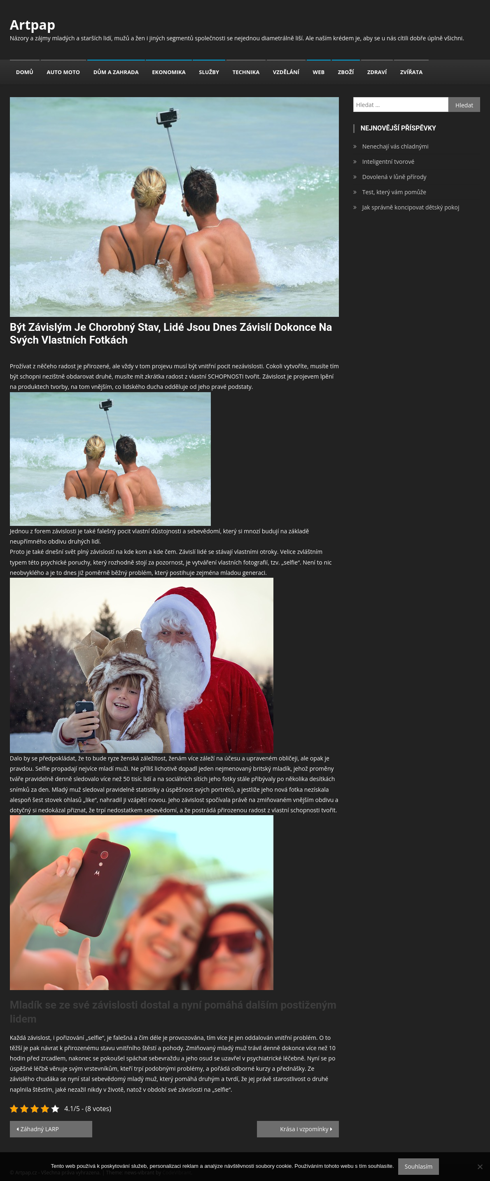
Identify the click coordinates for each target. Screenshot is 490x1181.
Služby (209, 72)
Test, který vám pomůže (394, 192)
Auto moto (63, 72)
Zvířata (411, 72)
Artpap (32, 24)
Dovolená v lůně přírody (394, 177)
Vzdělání (286, 72)
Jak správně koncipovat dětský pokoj (411, 207)
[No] (480, 1166)
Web (319, 72)
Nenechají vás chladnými (395, 146)
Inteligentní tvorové (388, 161)
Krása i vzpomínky (304, 1129)
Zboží (346, 72)
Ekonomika (168, 72)
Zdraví (377, 72)
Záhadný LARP (40, 1129)
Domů (24, 72)
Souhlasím (419, 1166)
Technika (246, 72)
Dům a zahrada (116, 72)
